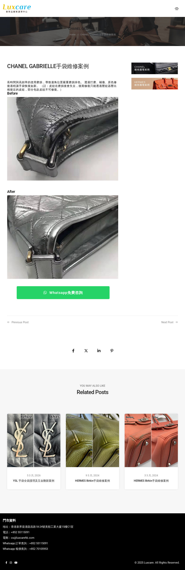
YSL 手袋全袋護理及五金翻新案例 (33, 480)
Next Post (167, 322)
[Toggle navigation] (177, 8)
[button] (63, 292)
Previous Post (20, 322)
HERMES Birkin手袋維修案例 (92, 480)
